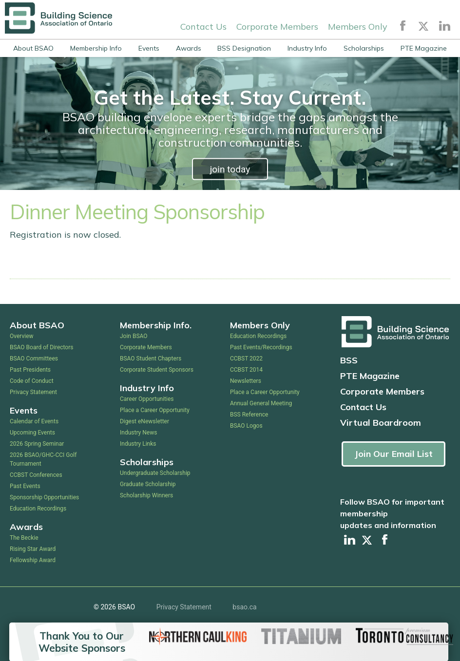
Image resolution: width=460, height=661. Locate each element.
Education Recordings (38, 508)
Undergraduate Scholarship (155, 473)
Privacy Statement (33, 392)
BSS (349, 360)
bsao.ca (244, 607)
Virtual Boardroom (380, 422)
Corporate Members (277, 26)
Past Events (25, 486)
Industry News (138, 432)
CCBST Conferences (36, 475)
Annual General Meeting (261, 403)
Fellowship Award (33, 560)
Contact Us (203, 26)
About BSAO (33, 48)
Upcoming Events (32, 432)
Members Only (357, 26)
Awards (188, 48)
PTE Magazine (424, 48)
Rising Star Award (33, 549)
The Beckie (24, 537)
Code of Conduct (32, 381)
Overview (22, 336)
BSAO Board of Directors (41, 347)
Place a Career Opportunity (155, 410)
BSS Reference (249, 414)
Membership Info (96, 48)
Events (148, 48)
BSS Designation (244, 48)
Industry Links (138, 443)
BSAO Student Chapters (150, 358)
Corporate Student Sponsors (156, 369)
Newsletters (245, 381)
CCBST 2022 (246, 358)
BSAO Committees (34, 358)
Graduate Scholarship (148, 484)
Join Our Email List (393, 453)
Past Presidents (30, 369)
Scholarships (364, 48)
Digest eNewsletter (144, 421)
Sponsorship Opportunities (44, 497)
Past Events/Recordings (261, 347)
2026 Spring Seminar (37, 443)
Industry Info (307, 48)
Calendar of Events (34, 421)
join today (230, 169)
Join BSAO (134, 336)
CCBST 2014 (246, 369)
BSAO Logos (246, 425)
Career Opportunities (146, 399)
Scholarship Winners (146, 495)
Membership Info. (156, 325)
